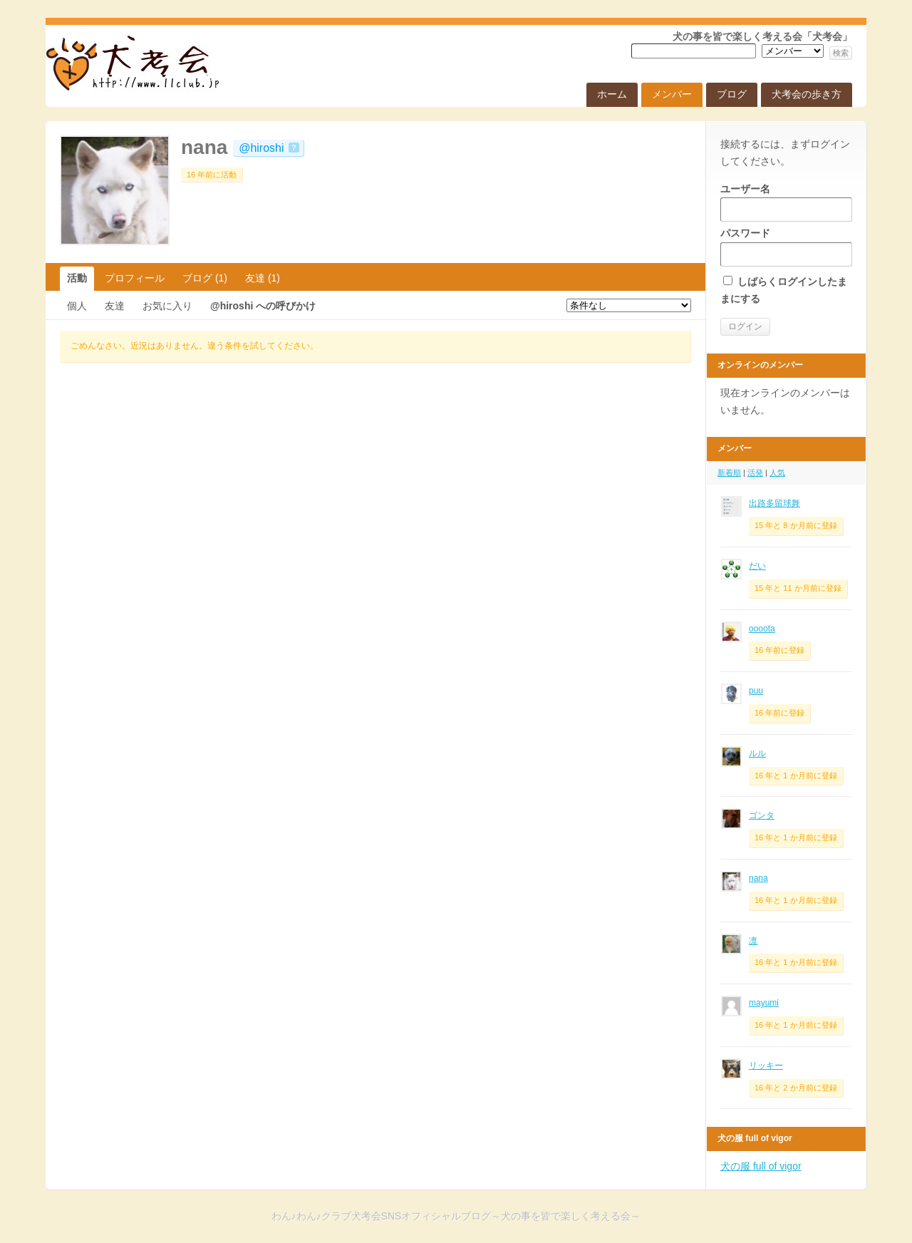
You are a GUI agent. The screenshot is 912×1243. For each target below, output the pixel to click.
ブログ (732, 94)
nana (204, 147)
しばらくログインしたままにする (783, 290)
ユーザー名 (785, 202)
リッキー (766, 1066)
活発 (755, 472)
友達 (262, 278)
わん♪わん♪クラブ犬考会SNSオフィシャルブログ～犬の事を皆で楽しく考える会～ (131, 115)
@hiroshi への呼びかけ (263, 305)
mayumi (764, 1003)
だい (757, 566)
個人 (77, 305)
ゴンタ (761, 815)
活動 (77, 278)
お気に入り (167, 305)
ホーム (612, 94)
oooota (762, 629)
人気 (777, 472)
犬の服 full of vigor (761, 1166)
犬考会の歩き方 (806, 94)
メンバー (672, 94)
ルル (757, 753)
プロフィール (135, 278)
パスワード (785, 247)
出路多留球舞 (774, 503)
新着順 (729, 472)
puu (756, 691)
